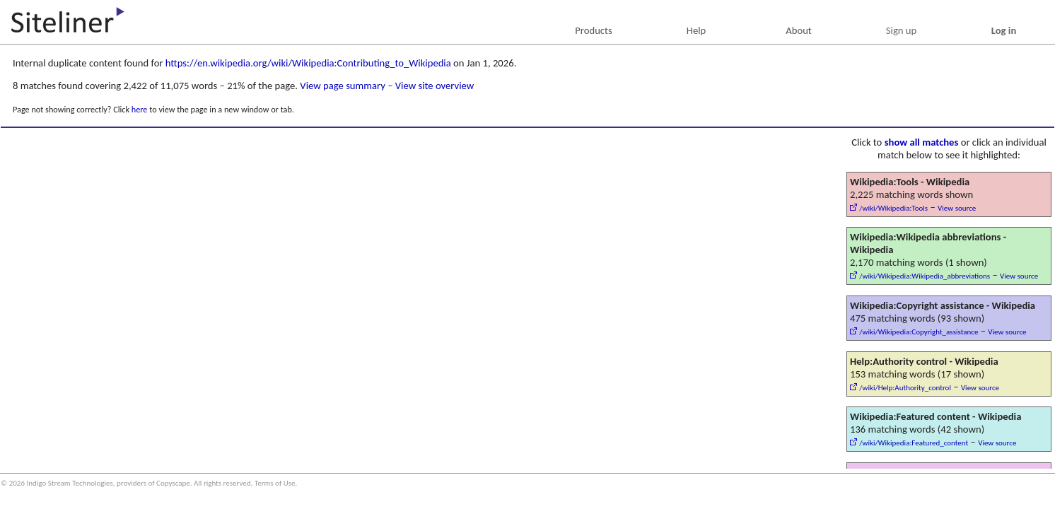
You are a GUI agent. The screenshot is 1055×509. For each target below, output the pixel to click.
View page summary (342, 85)
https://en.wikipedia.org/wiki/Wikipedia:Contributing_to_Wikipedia (308, 63)
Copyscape (173, 483)
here (140, 109)
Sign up (901, 30)
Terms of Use (275, 483)
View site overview (434, 85)
